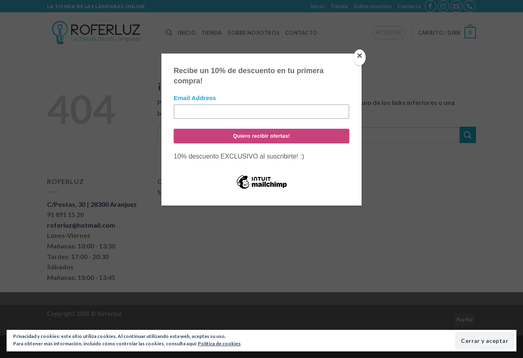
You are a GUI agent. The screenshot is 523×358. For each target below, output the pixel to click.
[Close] (359, 57)
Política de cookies (219, 343)
